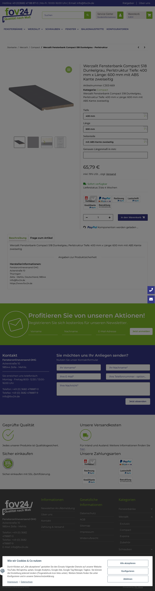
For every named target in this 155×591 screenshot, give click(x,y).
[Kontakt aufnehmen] (151, 299)
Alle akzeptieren (127, 563)
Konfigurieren (127, 571)
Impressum (12, 582)
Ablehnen (127, 579)
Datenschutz (27, 582)
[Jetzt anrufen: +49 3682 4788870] (151, 290)
